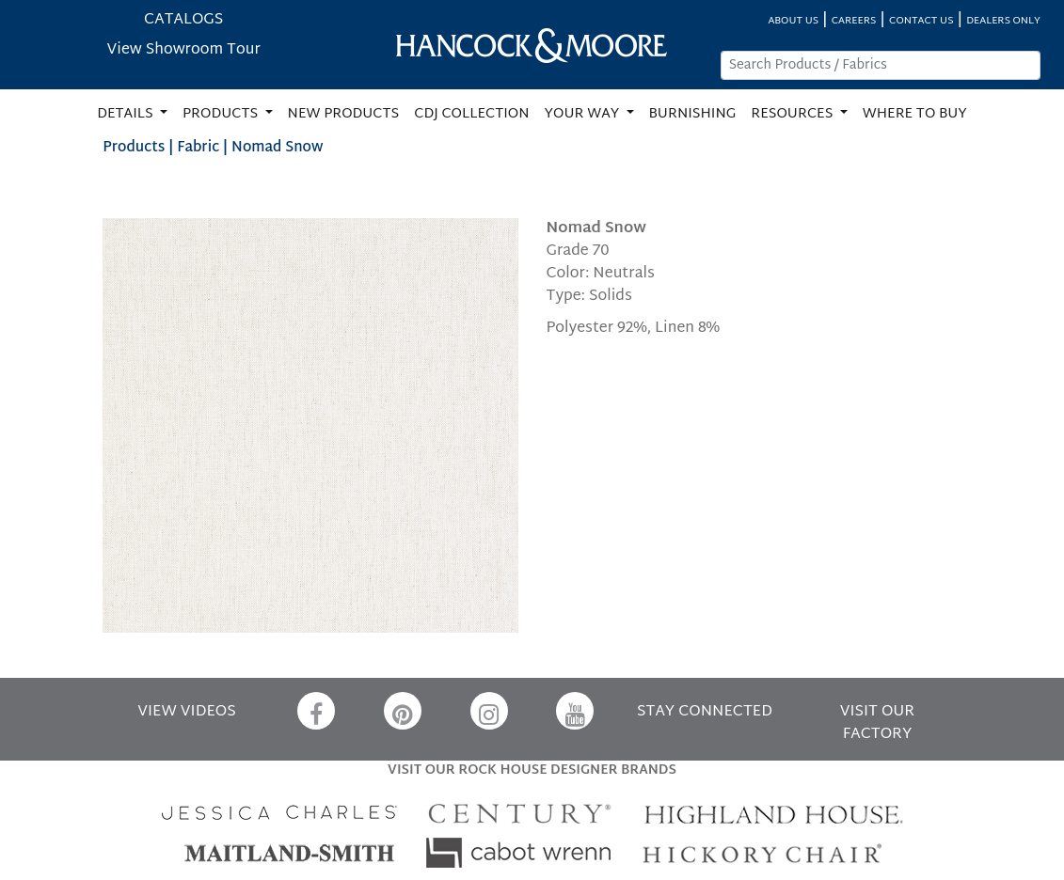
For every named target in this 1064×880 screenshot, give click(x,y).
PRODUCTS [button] (222, 114)
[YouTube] (575, 711)
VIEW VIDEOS (186, 712)
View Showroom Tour (184, 50)
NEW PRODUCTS (344, 114)
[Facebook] (316, 711)
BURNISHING (693, 114)
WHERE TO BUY (915, 114)
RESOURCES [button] (793, 114)
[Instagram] (489, 711)
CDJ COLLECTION (471, 114)
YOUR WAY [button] (584, 114)
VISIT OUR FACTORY (877, 723)
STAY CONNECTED (704, 712)
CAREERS (854, 21)
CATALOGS (183, 20)
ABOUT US (793, 21)
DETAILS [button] (126, 114)
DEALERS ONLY (1003, 21)
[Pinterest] (402, 711)
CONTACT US (921, 21)
